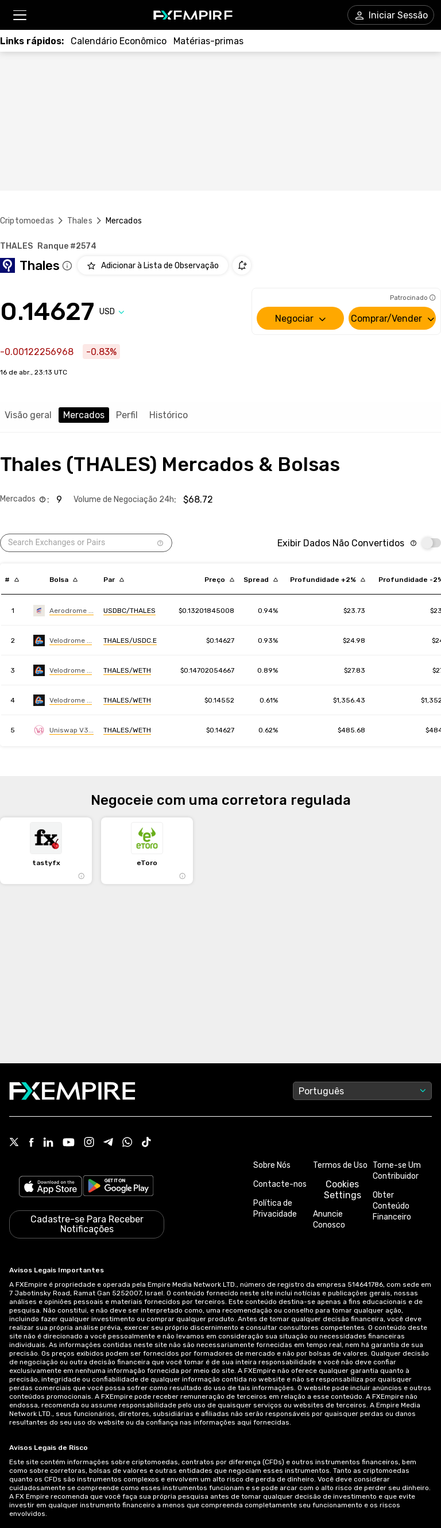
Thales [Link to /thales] (79, 221)
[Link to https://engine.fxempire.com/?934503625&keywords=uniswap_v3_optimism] (63, 730)
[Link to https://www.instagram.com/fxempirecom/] (89, 1143)
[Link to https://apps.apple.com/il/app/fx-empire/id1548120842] (50, 1187)
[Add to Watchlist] (153, 265)
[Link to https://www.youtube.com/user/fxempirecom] (69, 1143)
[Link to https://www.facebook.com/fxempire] (31, 1143)
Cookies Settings (342, 1190)
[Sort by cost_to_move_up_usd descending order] (327, 580)
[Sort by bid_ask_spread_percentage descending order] (260, 580)
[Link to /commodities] (208, 41)
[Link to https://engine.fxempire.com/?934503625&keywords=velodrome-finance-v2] (62, 700)
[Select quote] (112, 312)
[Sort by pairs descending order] (113, 580)
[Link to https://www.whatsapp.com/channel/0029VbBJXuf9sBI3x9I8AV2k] (127, 1143)
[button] (19, 15)
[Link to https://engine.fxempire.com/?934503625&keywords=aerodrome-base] (63, 610)
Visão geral (28, 415)
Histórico (168, 415)
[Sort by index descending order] (12, 580)
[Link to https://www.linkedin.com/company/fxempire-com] (48, 1143)
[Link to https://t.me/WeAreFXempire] (108, 1143)
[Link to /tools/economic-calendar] (119, 41)
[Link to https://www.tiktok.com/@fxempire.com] (146, 1143)
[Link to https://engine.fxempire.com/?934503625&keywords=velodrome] (62, 640)
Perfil (127, 415)
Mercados (84, 415)
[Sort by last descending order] (219, 580)
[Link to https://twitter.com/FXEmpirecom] (14, 1143)
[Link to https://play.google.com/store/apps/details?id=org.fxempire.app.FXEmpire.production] (118, 1187)
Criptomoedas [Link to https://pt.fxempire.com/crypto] (27, 221)
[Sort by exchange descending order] (63, 580)
